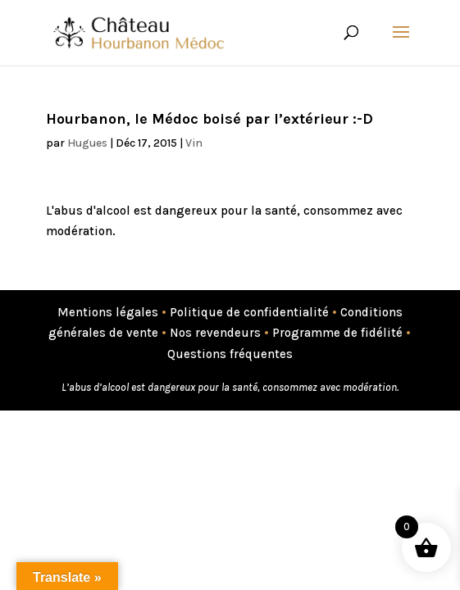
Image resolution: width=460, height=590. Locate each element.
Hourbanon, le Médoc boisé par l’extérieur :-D (209, 119)
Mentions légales (107, 312)
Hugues (87, 143)
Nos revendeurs (215, 332)
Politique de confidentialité (249, 312)
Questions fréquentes (230, 354)
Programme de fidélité (337, 332)
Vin (194, 143)
